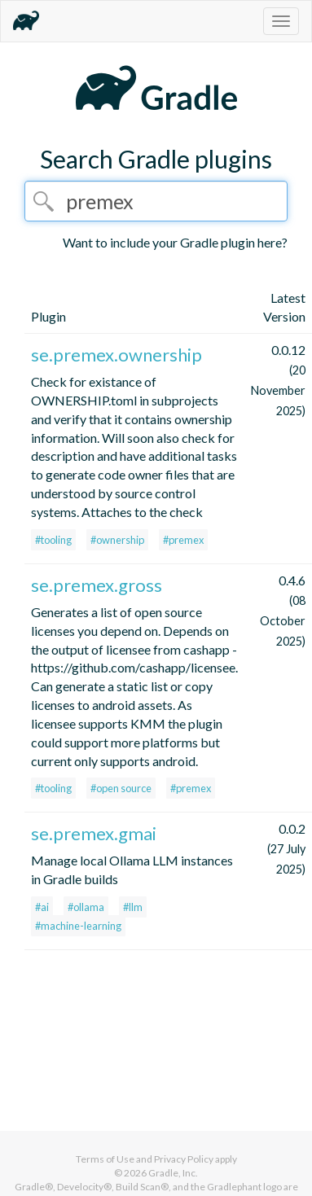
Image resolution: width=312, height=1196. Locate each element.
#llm (133, 906)
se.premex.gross (96, 585)
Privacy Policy (183, 1159)
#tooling (53, 539)
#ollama (86, 906)
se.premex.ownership (116, 355)
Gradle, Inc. (173, 1173)
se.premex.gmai (93, 833)
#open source (121, 788)
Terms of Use (105, 1159)
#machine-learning (78, 925)
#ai (42, 906)
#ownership (117, 539)
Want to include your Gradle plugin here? (175, 242)
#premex (183, 539)
